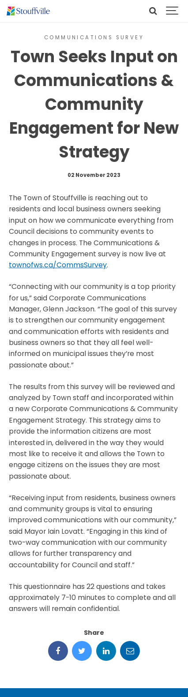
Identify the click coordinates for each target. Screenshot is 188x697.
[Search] (153, 11)
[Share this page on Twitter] (82, 651)
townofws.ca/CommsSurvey (58, 265)
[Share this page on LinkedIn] (106, 651)
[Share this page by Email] (130, 651)
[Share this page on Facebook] (58, 651)
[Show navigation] (172, 11)
